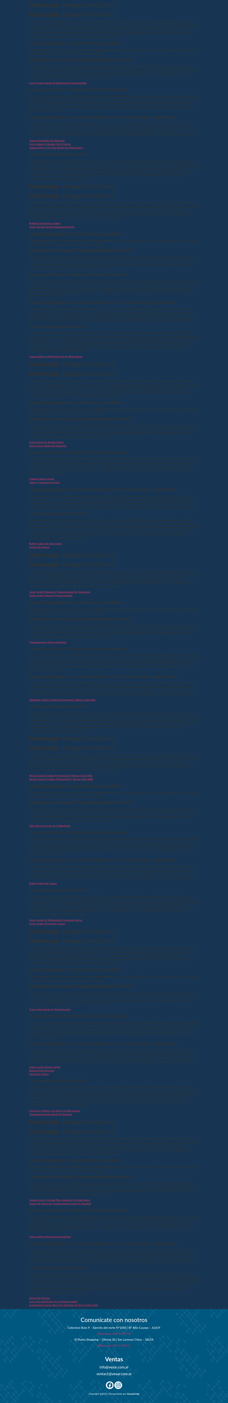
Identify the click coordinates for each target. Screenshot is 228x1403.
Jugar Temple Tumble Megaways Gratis (51, 226)
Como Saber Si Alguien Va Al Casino (50, 144)
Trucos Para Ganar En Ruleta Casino (50, 1009)
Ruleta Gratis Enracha (42, 1070)
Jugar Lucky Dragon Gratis (44, 1067)
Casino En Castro (39, 1074)
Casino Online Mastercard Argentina (50, 1236)
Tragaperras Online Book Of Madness (50, 1114)
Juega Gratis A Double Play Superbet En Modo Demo (59, 1200)
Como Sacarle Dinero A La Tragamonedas (53, 1301)
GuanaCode (133, 1393)
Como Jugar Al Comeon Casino (47, 923)
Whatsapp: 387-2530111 (114, 1345)
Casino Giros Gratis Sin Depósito (48, 445)
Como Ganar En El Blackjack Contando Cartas (55, 920)
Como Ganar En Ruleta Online (46, 442)
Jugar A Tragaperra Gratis (44, 482)
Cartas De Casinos (39, 1298)
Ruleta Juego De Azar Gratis (45, 543)
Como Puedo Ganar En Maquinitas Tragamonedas (58, 83)
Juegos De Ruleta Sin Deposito (47, 140)
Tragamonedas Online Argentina (48, 642)
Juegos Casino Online (41, 478)
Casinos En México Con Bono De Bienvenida (54, 1110)
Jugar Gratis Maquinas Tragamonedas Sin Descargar (60, 592)
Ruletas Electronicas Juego (44, 223)
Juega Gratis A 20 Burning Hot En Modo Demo (56, 356)
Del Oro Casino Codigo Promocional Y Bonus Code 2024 (61, 779)
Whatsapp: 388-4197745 (114, 1333)
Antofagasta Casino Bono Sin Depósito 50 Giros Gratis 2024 (63, 1305)
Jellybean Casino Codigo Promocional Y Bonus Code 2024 (62, 699)
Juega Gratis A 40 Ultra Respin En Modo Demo (56, 147)
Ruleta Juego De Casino (43, 883)
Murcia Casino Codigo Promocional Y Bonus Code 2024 (60, 775)
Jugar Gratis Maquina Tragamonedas (50, 595)
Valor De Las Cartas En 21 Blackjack (50, 825)
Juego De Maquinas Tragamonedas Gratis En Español (60, 1203)
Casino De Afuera (39, 547)
